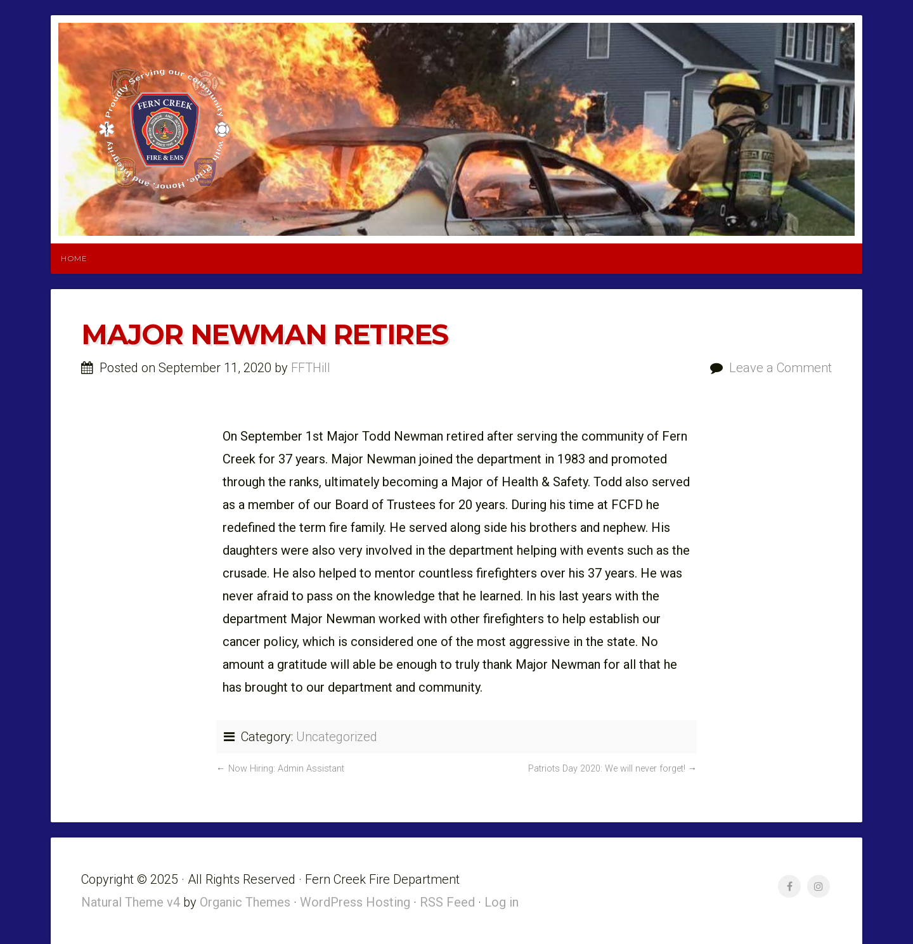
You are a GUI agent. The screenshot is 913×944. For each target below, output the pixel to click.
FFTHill (310, 367)
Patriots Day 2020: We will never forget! (606, 768)
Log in (501, 902)
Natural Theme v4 (130, 902)
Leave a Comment (780, 367)
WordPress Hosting (355, 902)
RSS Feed (447, 902)
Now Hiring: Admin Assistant (286, 768)
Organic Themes (245, 902)
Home (74, 258)
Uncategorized (336, 736)
